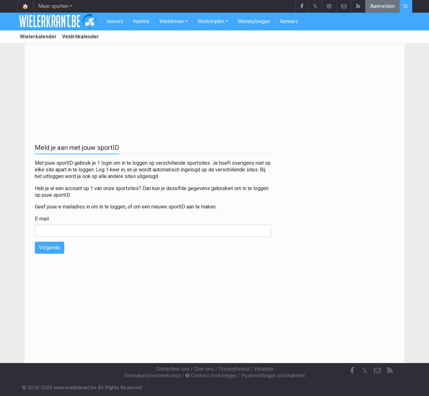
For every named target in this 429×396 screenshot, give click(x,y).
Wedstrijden (211, 21)
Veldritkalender (80, 37)
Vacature (263, 369)
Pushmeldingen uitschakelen (273, 376)
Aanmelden (382, 6)
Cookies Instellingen (211, 376)
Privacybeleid (234, 369)
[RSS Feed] (390, 370)
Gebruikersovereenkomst (152, 376)
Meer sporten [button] (53, 6)
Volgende (49, 248)
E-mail (42, 219)
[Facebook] (352, 370)
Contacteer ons (172, 369)
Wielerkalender (38, 37)
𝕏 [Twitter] (365, 370)
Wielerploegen (254, 21)
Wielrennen (171, 21)
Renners (289, 21)
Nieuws (114, 21)
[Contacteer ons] (377, 370)
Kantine (141, 21)
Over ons (204, 369)
